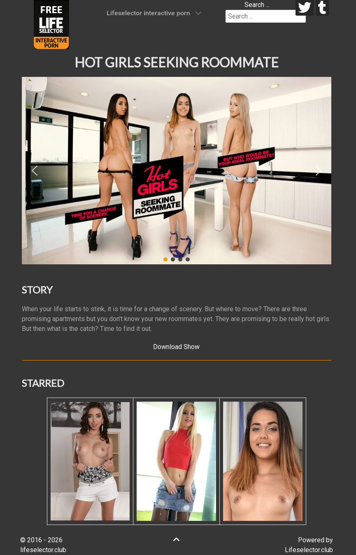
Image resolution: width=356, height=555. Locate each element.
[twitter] (305, 8)
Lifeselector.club (309, 550)
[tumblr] (322, 8)
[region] (176, 170)
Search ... (257, 5)
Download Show (176, 347)
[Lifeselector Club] (51, 24)
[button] (34, 170)
